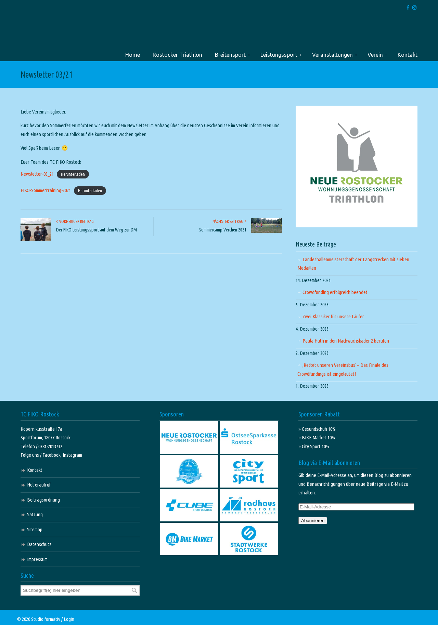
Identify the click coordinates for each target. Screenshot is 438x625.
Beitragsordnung (43, 500)
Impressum (37, 559)
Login (69, 619)
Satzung (35, 514)
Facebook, (52, 455)
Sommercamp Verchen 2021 (222, 229)
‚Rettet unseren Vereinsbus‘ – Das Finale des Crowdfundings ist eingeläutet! (342, 369)
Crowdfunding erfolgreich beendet (335, 292)
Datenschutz (39, 544)
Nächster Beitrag (229, 221)
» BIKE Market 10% (316, 437)
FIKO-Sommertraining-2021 (46, 190)
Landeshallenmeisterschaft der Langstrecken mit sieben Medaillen (353, 263)
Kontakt (34, 470)
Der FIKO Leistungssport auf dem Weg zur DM (96, 229)
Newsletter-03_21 (37, 174)
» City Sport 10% (313, 446)
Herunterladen (73, 174)
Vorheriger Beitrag (75, 221)
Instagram (72, 455)
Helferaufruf (39, 485)
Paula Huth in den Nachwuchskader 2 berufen (345, 341)
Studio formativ (45, 619)
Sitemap (34, 529)
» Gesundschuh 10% (317, 429)
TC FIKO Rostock (44, 31)
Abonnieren (312, 520)
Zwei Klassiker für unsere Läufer (333, 316)
